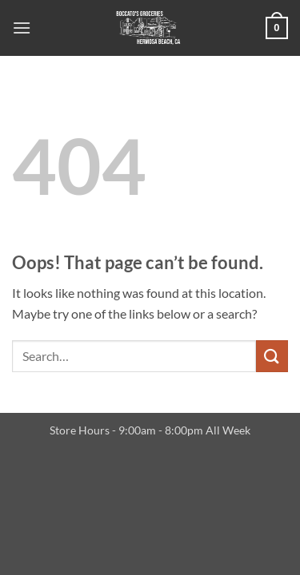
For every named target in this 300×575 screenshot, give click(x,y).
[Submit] (272, 355)
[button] (21, 27)
